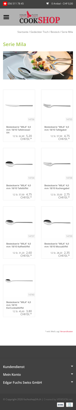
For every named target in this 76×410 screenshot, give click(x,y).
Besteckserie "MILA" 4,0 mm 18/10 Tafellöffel (18, 187)
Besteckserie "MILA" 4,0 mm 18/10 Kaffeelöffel (18, 245)
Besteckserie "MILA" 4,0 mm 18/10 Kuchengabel (56, 187)
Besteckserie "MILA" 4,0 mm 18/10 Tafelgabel (56, 128)
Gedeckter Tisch (39, 32)
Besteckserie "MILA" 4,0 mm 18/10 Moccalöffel (56, 245)
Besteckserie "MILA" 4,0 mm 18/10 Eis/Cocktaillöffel (18, 305)
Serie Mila (67, 32)
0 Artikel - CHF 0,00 (59, 3)
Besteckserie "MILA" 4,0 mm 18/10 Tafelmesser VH (18, 130)
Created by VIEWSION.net (58, 399)
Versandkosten (66, 331)
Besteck (55, 32)
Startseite (22, 32)
